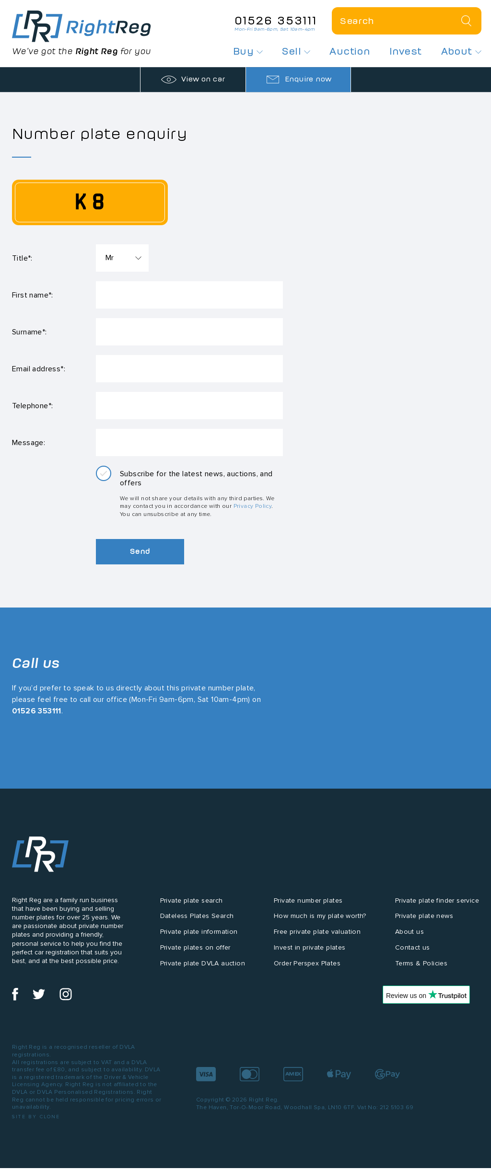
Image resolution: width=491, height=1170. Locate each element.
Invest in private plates (310, 956)
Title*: (22, 258)
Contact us (412, 956)
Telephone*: (32, 412)
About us (409, 940)
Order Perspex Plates (307, 971)
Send (144, 560)
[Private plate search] (406, 20)
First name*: (32, 297)
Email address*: (38, 373)
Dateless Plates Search (197, 925)
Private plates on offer (195, 956)
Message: (28, 450)
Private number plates (308, 909)
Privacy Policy (253, 515)
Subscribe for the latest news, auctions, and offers (196, 487)
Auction (349, 51)
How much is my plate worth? (320, 925)
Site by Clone (36, 1125)
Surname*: (29, 335)
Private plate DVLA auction (202, 971)
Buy (248, 51)
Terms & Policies (421, 971)
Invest (405, 51)
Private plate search (191, 909)
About (461, 51)
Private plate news (424, 925)
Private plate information (199, 940)
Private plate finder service (437, 909)
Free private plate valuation (317, 940)
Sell (296, 51)
